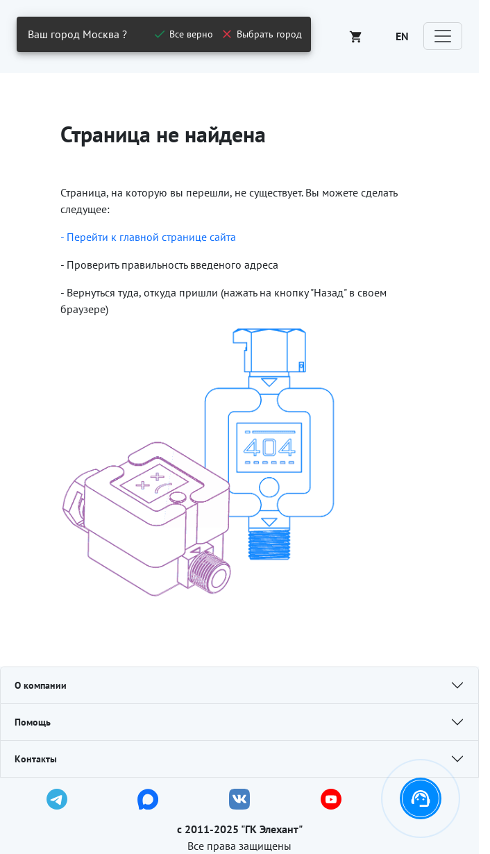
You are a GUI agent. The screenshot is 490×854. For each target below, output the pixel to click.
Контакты (36, 759)
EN (402, 36)
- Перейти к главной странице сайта (148, 237)
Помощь (33, 722)
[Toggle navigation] (442, 36)
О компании (41, 685)
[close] (183, 34)
